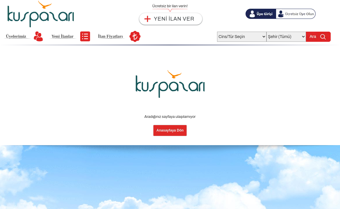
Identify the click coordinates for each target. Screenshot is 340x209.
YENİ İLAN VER (174, 19)
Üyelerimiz (16, 36)
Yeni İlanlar (62, 36)
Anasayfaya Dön (169, 130)
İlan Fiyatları (110, 36)
